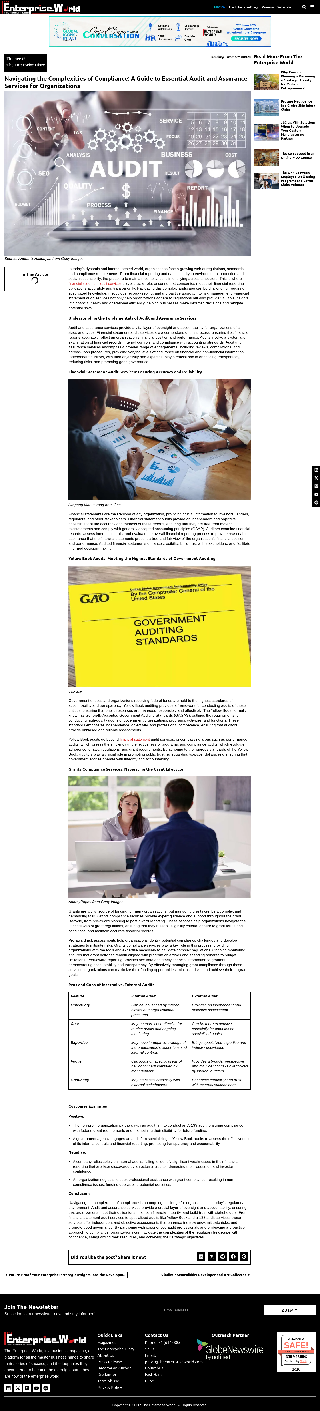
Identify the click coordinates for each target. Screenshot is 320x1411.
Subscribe (283, 7)
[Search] (304, 7)
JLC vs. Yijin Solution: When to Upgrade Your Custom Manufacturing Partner (298, 130)
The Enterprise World (159, 1405)
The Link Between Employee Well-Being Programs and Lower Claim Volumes (298, 178)
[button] (201, 1256)
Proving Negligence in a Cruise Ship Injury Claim (298, 105)
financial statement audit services (96, 283)
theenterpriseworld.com (296, 1351)
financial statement (135, 739)
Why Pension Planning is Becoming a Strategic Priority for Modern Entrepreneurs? (298, 80)
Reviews (264, 7)
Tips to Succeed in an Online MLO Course (298, 155)
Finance (14, 58)
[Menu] (312, 6)
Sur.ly (303, 1360)
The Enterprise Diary (237, 7)
